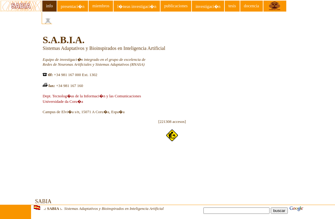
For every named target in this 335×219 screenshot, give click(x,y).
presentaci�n (73, 6)
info (49, 6)
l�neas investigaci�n (136, 6)
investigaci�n (208, 6)
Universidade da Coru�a (63, 101)
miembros (100, 6)
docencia (251, 6)
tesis (232, 6)
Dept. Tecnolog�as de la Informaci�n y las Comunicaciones (92, 96)
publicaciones (176, 6)
